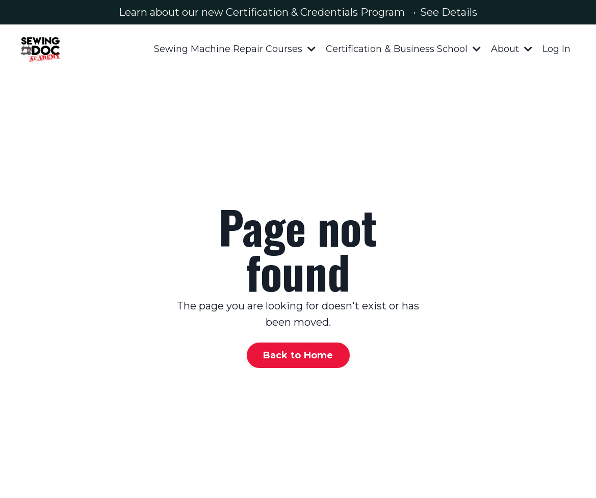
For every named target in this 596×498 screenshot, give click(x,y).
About (511, 49)
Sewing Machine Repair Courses (235, 49)
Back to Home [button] (298, 355)
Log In (556, 49)
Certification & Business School (403, 49)
